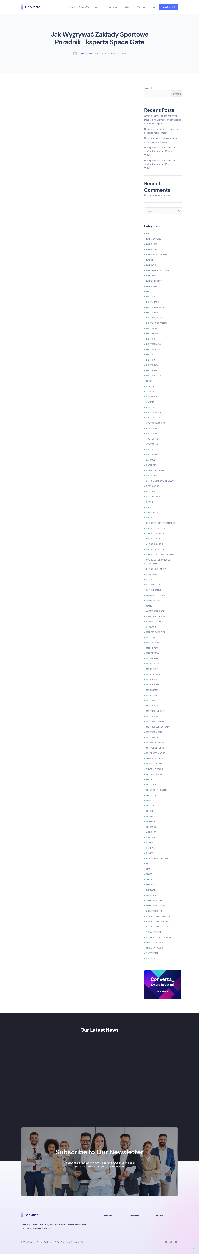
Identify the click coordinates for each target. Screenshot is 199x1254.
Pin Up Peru (151, 795)
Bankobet (151, 460)
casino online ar (155, 539)
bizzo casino (152, 486)
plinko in (150, 816)
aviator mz (152, 439)
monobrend (152, 684)
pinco (149, 800)
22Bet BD (150, 386)
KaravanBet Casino (156, 616)
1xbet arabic (152, 302)
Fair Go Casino (154, 590)
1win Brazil (152, 249)
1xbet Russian (153, 370)
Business (150, 507)
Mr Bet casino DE (155, 742)
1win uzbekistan (154, 281)
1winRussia (151, 286)
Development (153, 585)
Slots (149, 874)
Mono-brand (153, 674)
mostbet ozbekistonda (158, 727)
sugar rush (152, 895)
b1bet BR (150, 449)
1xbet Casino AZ (154, 312)
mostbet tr (152, 737)
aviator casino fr (155, 423)
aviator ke (151, 433)
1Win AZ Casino (153, 239)
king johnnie (152, 627)
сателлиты (152, 953)
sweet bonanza (154, 900)
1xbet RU (150, 360)
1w (147, 233)
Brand (149, 502)
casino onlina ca (155, 533)
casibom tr (152, 512)
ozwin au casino (154, 769)
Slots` (149, 879)
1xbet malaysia (153, 344)
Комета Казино (154, 942)
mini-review (152, 648)
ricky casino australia (158, 858)
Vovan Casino (153, 932)
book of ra (152, 491)
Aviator (150, 407)
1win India (151, 265)
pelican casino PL (155, 774)
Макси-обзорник (155, 948)
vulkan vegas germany (158, 937)
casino (149, 517)
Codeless (48, 1242)
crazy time (151, 574)
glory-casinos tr (155, 611)
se (147, 863)
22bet (149, 381)
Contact (141, 6)
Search (148, 88)
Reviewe (150, 848)
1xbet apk (151, 296)
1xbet (149, 291)
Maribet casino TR (155, 632)
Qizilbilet (151, 832)
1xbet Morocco (154, 349)
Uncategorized (118, 53)
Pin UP (149, 779)
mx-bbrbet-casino (155, 753)
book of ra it (153, 496)
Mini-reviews (152, 653)
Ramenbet (151, 837)
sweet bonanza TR (155, 905)
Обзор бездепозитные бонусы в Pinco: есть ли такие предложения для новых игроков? (162, 119)
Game (149, 606)
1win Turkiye (152, 275)
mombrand (152, 658)
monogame (152, 690)
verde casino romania (158, 927)
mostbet (150, 700)
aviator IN (151, 428)
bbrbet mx (151, 475)
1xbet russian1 (153, 375)
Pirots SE (150, 806)
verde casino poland (157, 921)
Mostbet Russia (154, 732)
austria (150, 402)
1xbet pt (150, 354)
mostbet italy (153, 716)
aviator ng (152, 444)
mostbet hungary (155, 711)
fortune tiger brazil (157, 595)
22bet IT (150, 391)
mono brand (152, 663)
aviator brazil (153, 412)
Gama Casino (153, 600)
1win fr (150, 260)
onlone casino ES (155, 763)
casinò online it (154, 544)
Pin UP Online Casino (156, 790)
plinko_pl (151, 827)
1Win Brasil (152, 244)
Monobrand (152, 679)
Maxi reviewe (153, 642)
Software (151, 890)
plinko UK (151, 821)
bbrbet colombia (155, 470)
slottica (150, 884)
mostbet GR (152, 706)
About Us (84, 6)
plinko (149, 811)
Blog (129, 6)
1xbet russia (152, 365)
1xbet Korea (152, 333)
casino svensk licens (157, 549)
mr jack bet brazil (156, 748)
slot (148, 869)
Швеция (150, 958)
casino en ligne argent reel (161, 523)
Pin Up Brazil (152, 784)
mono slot (152, 669)
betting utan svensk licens (160, 481)
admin (78, 54)
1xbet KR (150, 339)
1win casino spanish (156, 254)
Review (149, 842)
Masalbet (151, 637)
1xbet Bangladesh (155, 307)
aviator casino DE (155, 418)
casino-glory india (156, 569)
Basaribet (151, 465)
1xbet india (151, 328)
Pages (98, 6)
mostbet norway (155, 721)
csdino (149, 579)
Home (72, 6)
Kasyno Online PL (155, 621)
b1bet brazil (152, 454)
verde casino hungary (158, 916)
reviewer (151, 853)
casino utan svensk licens (160, 554)
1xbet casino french (156, 323)
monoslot (151, 695)
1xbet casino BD (154, 318)
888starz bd (152, 396)
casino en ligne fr (155, 528)
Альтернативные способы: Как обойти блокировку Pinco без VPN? (160, 151)
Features (114, 6)
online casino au (155, 758)
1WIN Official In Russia (157, 270)
